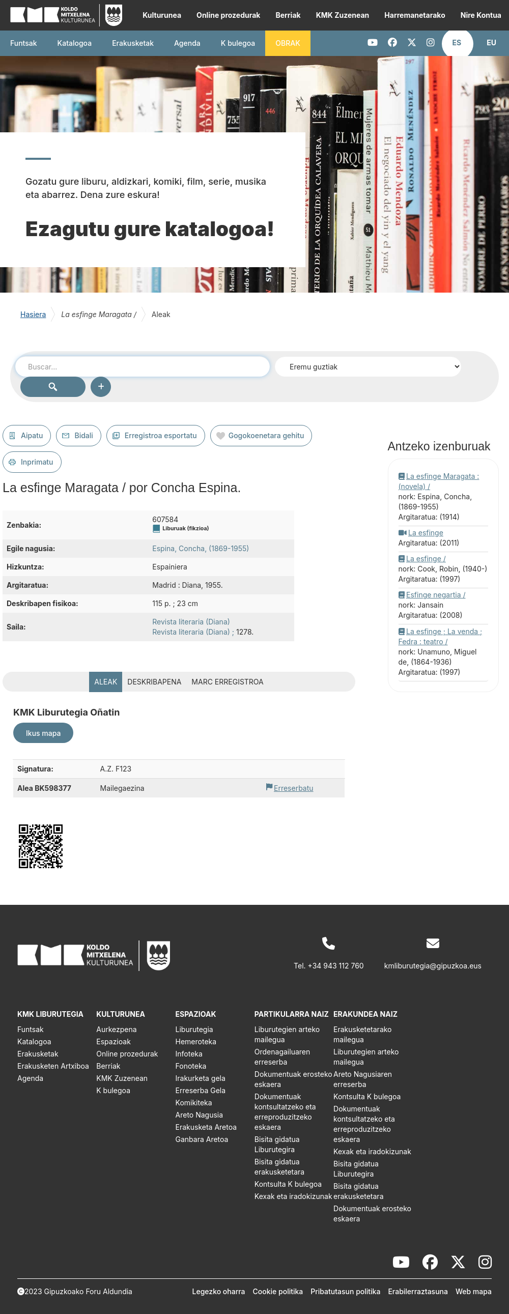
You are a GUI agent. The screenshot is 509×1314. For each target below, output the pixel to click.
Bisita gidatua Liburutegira (277, 1144)
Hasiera (33, 314)
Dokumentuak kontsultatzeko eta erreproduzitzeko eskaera (285, 1111)
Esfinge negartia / (436, 594)
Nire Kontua (481, 15)
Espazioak (113, 1041)
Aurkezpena (116, 1029)
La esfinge (425, 532)
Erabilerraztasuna (418, 1291)
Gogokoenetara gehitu (266, 435)
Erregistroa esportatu (161, 435)
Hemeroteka (196, 1041)
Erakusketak (38, 1053)
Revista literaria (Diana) (191, 621)
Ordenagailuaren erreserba (282, 1056)
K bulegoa (113, 1090)
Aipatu (32, 435)
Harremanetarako (414, 15)
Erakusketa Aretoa (206, 1127)
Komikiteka (194, 1102)
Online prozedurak (228, 15)
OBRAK (287, 43)
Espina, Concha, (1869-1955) (200, 548)
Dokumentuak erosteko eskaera (293, 1079)
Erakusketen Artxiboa (53, 1066)
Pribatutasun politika (345, 1291)
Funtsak (23, 43)
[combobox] (142, 366)
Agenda (187, 43)
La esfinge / (426, 558)
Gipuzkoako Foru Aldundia (88, 1291)
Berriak (287, 15)
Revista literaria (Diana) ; (193, 631)
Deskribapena (154, 681)
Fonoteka (191, 1066)
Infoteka (189, 1053)
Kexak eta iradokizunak (293, 1196)
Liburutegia (194, 1029)
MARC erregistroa (227, 681)
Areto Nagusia (199, 1114)
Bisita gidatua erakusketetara (279, 1166)
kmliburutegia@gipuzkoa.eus (433, 965)
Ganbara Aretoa (202, 1139)
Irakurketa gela (200, 1078)
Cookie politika (278, 1291)
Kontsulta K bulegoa (288, 1184)
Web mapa (474, 1291)
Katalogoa (75, 43)
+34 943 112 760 (336, 965)
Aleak (105, 681)
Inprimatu (37, 462)
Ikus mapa (43, 733)
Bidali (83, 435)
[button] (457, 43)
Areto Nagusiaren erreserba (362, 1079)
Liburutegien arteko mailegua (287, 1034)
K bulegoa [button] (238, 43)
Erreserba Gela (201, 1090)
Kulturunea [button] (162, 15)
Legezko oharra (218, 1291)
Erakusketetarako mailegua (362, 1034)
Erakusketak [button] (133, 43)
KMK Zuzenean (343, 15)
